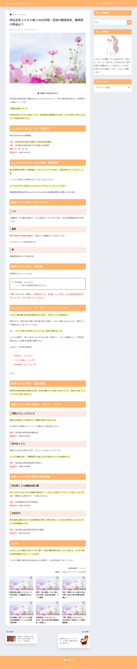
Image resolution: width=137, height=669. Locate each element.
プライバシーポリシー (123, 3)
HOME (68, 660)
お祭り (65, 572)
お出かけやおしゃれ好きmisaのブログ (29, 3)
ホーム (98, 3)
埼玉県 (83, 572)
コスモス (82, 568)
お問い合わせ (107, 3)
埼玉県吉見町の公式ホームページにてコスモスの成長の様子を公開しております (42, 192)
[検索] (129, 22)
